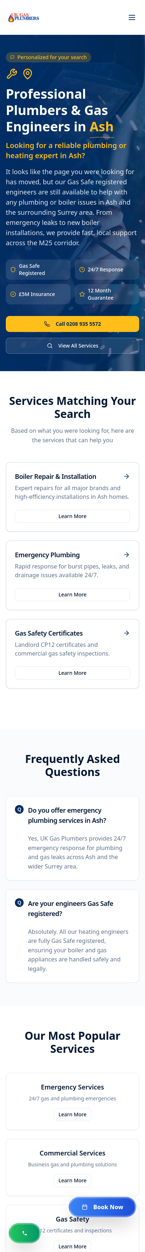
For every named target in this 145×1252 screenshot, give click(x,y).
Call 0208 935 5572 (72, 323)
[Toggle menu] (132, 17)
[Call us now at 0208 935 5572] (25, 1233)
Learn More (72, 516)
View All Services (72, 345)
